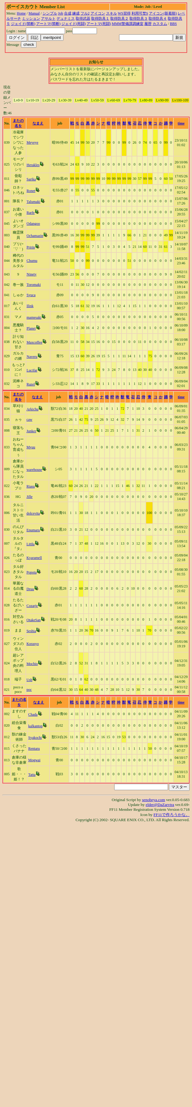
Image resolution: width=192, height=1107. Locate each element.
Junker (31, 431)
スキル (111, 13)
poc (29, 689)
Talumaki (33, 202)
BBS (173, 24)
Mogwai (34, 760)
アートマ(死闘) (99, 24)
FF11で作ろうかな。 (171, 814)
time (181, 123)
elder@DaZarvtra (160, 804)
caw (29, 419)
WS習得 (124, 13)
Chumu (32, 261)
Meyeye (33, 142)
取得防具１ (100, 18)
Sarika (31, 179)
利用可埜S (140, 13)
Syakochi (35, 737)
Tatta (32, 775)
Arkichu (32, 409)
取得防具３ (138, 18)
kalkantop (35, 726)
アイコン (98, 13)
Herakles (33, 165)
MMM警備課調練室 (127, 24)
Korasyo (32, 644)
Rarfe (31, 213)
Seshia (31, 631)
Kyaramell (34, 558)
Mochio (32, 664)
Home (21, 13)
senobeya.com (153, 799)
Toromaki (34, 285)
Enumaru (33, 530)
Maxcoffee (35, 342)
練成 (76, 13)
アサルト (48, 18)
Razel (31, 384)
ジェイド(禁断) (23, 24)
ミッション (31, 18)
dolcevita (33, 513)
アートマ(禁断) (48, 24)
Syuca (31, 295)
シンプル (50, 13)
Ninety (32, 274)
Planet (31, 328)
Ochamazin (35, 236)
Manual (34, 13)
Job (60, 13)
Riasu (30, 486)
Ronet (31, 191)
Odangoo (33, 223)
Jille (29, 497)
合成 (67, 13)
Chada (33, 714)
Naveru (32, 357)
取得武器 (83, 18)
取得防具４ (158, 18)
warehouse (34, 470)
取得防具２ (119, 18)
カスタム (160, 24)
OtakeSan (33, 620)
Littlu (30, 544)
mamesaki (34, 317)
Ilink (30, 306)
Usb (29, 680)
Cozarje (32, 606)
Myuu (30, 447)
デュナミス (66, 18)
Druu (30, 589)
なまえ (38, 123)
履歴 (148, 24)
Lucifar (32, 370)
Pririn (31, 247)
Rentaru (34, 748)
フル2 (85, 13)
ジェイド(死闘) (73, 24)
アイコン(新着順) (163, 13)
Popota (31, 572)
